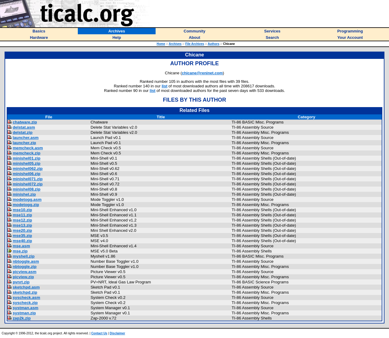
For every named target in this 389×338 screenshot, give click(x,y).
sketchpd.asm (26, 287)
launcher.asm (26, 137)
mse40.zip (22, 240)
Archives (175, 44)
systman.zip (24, 313)
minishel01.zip (26, 158)
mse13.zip (22, 225)
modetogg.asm (27, 199)
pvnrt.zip (21, 282)
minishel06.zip (26, 173)
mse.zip (20, 251)
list (164, 86)
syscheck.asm (26, 297)
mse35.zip (22, 235)
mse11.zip (22, 215)
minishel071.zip (28, 179)
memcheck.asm (28, 148)
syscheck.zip (25, 302)
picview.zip (23, 277)
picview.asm (24, 271)
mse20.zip (22, 230)
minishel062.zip (28, 168)
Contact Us (99, 333)
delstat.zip (23, 132)
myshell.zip (24, 256)
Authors (213, 44)
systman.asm (25, 308)
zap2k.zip (22, 318)
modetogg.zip (26, 204)
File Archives (194, 44)
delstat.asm (24, 127)
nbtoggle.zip (24, 266)
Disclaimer (117, 333)
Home (161, 44)
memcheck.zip (26, 153)
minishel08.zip (26, 189)
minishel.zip (24, 194)
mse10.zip (22, 210)
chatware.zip (25, 122)
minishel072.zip (28, 184)
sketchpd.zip (25, 292)
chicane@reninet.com (202, 73)
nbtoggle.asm (26, 261)
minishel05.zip (26, 163)
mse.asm (21, 246)
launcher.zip (24, 142)
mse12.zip (22, 220)
